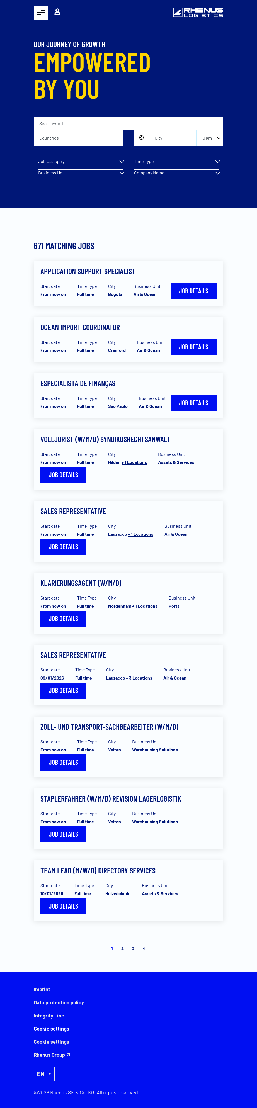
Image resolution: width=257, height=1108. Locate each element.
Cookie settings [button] (51, 1042)
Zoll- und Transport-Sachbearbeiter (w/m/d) (109, 726)
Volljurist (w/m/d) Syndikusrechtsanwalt (105, 439)
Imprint (42, 989)
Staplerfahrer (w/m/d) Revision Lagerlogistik (110, 798)
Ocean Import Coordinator (80, 327)
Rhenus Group (49, 1055)
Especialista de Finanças (77, 383)
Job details (193, 291)
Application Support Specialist (87, 271)
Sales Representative (73, 511)
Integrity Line (49, 1015)
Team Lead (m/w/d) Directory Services (98, 870)
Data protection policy (59, 1002)
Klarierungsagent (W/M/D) (80, 583)
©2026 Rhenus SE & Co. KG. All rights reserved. (86, 1092)
